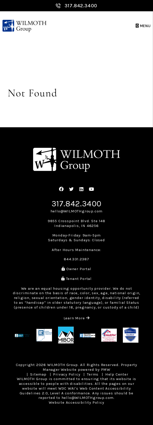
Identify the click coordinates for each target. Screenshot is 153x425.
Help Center (116, 374)
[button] (61, 189)
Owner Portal (76, 269)
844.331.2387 (76, 259)
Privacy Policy (66, 374)
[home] (24, 26)
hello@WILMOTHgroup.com (76, 211)
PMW (105, 369)
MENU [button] (143, 26)
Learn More (77, 318)
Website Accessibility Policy (76, 402)
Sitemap (38, 374)
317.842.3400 (81, 6)
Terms (92, 374)
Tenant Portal (76, 278)
